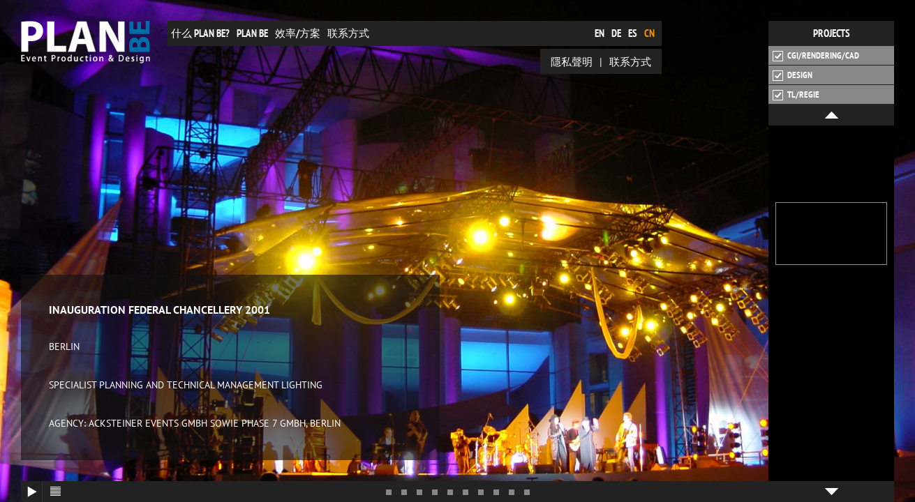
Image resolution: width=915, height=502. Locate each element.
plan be (252, 33)
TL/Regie (796, 95)
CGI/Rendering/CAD (816, 56)
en (599, 33)
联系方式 (348, 33)
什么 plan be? (200, 33)
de (616, 33)
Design (792, 75)
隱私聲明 (572, 61)
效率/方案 (297, 33)
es (632, 33)
